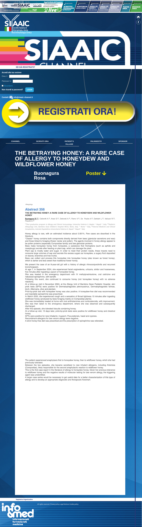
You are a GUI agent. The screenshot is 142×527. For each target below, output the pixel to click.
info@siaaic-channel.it (23, 97)
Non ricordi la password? (12, 89)
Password (6, 81)
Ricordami (8, 86)
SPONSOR (122, 141)
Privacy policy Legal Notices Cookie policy (64, 504)
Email (5, 76)
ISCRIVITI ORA (42, 141)
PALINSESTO (96, 141)
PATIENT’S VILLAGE (69, 142)
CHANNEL (15, 141)
